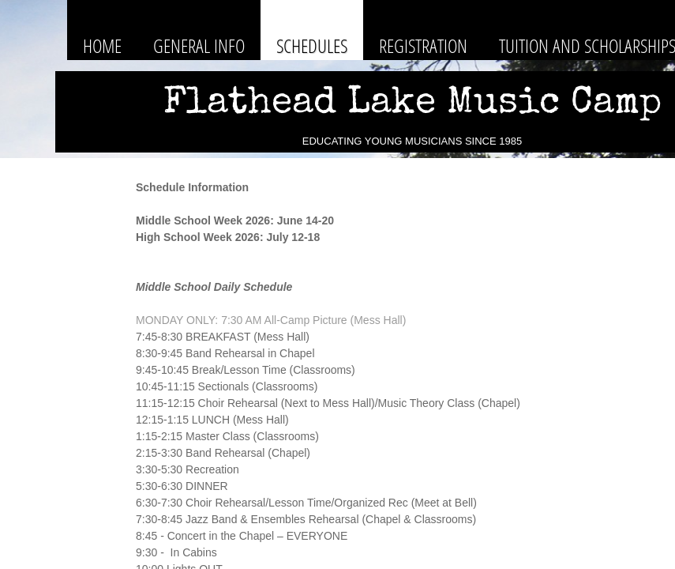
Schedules (311, 45)
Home (102, 45)
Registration (423, 45)
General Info (199, 45)
